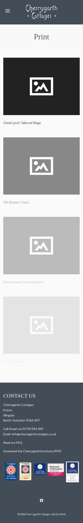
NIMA (62, 514)
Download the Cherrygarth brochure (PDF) (32, 451)
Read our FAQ (12, 442)
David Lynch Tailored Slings (22, 123)
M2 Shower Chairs (16, 202)
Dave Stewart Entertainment (23, 282)
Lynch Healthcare (15, 361)
